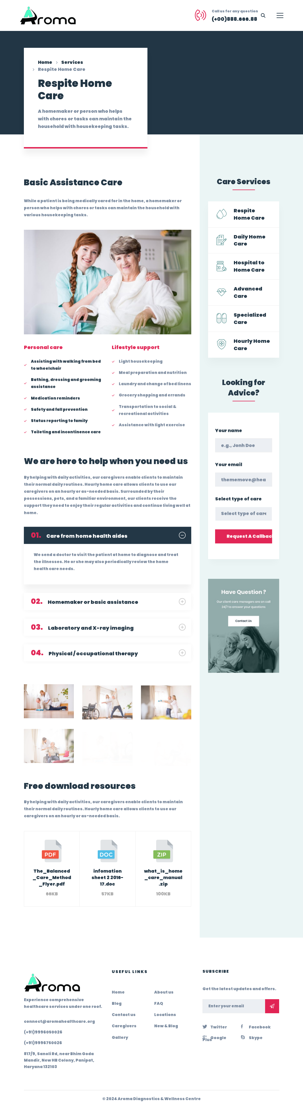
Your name (228, 437)
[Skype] (252, 1037)
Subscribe (272, 1006)
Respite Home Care (249, 214)
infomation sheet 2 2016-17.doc (107, 877)
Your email (228, 472)
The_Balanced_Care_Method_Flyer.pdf (52, 877)
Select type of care (238, 506)
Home (45, 62)
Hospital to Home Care (249, 266)
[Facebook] (256, 1026)
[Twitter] (214, 1026)
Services (72, 62)
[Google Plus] (218, 1037)
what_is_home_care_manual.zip (163, 877)
